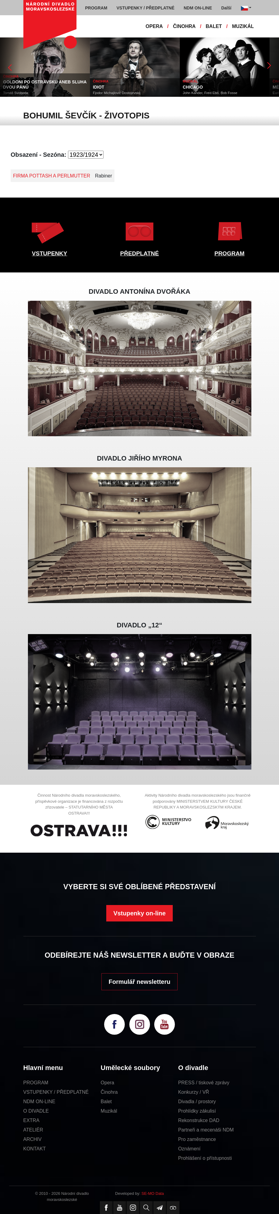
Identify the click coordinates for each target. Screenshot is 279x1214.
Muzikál (109, 1111)
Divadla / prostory (197, 1101)
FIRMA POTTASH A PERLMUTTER (51, 175)
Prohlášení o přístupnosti (205, 1158)
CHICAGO (193, 87)
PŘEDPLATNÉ (139, 253)
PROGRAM (229, 253)
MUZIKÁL (243, 26)
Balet (106, 1101)
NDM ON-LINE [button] (198, 7)
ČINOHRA (184, 26)
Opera (107, 1082)
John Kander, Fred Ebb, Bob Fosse (210, 93)
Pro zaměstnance (197, 1139)
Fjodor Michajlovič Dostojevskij (117, 93)
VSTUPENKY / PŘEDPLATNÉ (56, 1092)
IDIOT (98, 87)
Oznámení (189, 1148)
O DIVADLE (36, 1111)
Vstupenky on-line (139, 913)
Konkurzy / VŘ (193, 1092)
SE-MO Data (152, 1193)
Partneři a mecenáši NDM (206, 1129)
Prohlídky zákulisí (197, 1111)
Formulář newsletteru (139, 981)
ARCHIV (32, 1139)
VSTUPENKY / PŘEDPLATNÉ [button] (146, 7)
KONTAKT (34, 1148)
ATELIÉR (33, 1129)
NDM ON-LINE (39, 1101)
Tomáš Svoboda (15, 93)
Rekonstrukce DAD (198, 1120)
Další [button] (226, 7)
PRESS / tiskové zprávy (204, 1082)
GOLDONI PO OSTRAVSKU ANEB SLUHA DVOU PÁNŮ (45, 84)
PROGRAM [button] (96, 7)
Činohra (109, 1092)
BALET (214, 26)
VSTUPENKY (49, 253)
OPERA (154, 26)
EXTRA (31, 1120)
